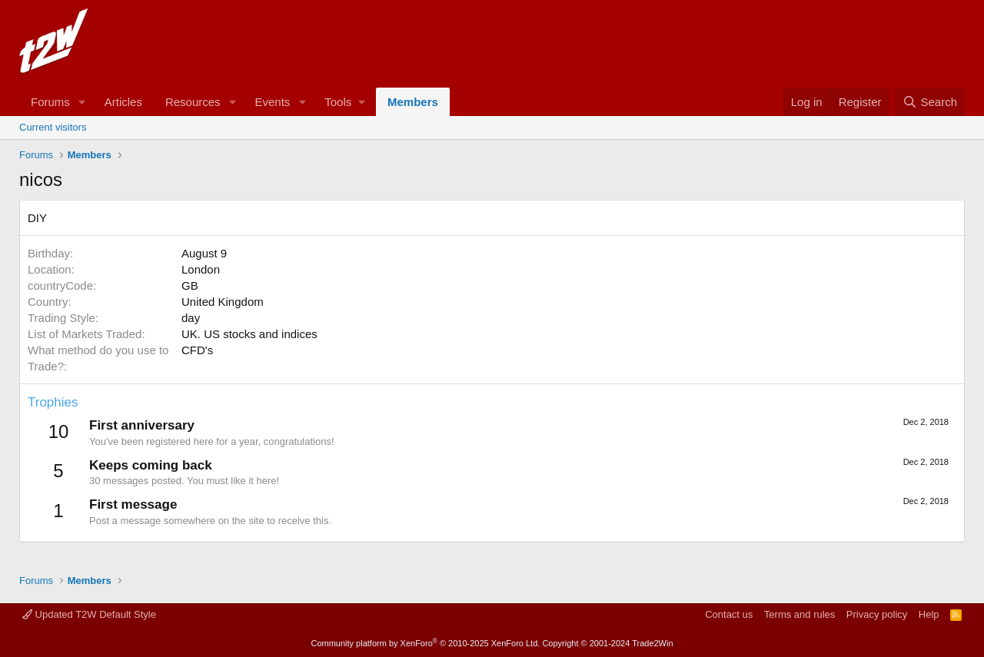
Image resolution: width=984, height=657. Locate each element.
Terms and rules (799, 614)
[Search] (930, 102)
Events (272, 101)
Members (412, 101)
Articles (123, 101)
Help (929, 614)
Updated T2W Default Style (89, 614)
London (200, 269)
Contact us (729, 614)
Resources (193, 101)
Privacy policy (876, 614)
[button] (82, 102)
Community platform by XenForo (425, 643)
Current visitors (52, 127)
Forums (50, 101)
